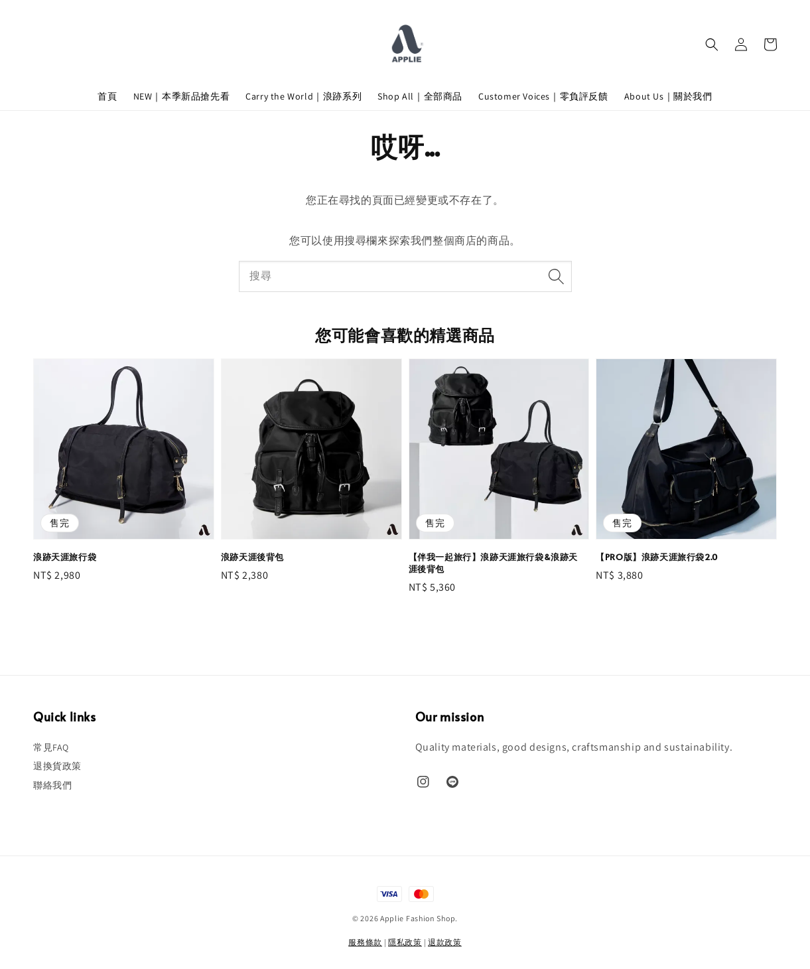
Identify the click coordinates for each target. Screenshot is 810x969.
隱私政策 (405, 942)
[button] (711, 44)
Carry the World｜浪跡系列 (303, 96)
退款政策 (445, 942)
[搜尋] (556, 276)
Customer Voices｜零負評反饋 (543, 96)
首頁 (107, 96)
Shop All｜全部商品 (419, 96)
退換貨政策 (57, 766)
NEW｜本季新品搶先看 (181, 96)
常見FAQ (51, 747)
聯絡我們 (52, 785)
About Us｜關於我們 (668, 96)
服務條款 (365, 942)
